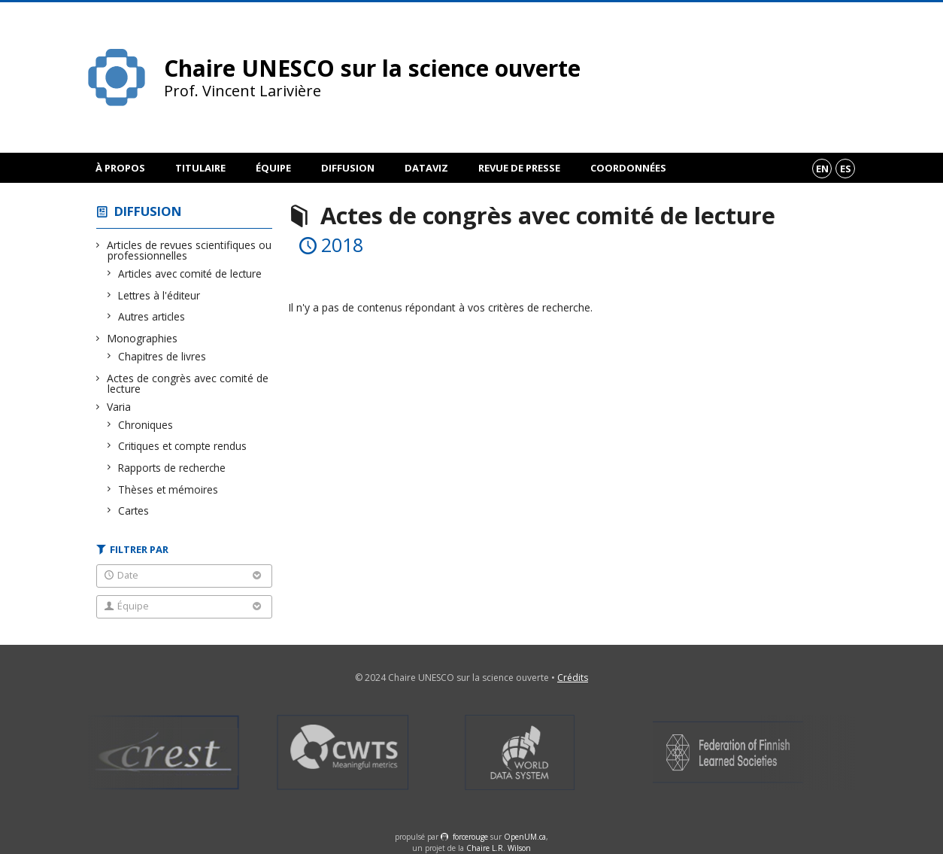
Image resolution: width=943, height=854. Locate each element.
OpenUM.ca (525, 836)
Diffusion (347, 168)
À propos (120, 168)
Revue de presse (519, 168)
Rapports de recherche (172, 467)
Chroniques (146, 425)
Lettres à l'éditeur (159, 295)
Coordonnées (628, 168)
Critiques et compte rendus (183, 446)
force (470, 836)
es (845, 168)
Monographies (142, 338)
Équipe (273, 168)
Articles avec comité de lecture (190, 273)
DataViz (426, 168)
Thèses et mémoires (168, 489)
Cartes (134, 510)
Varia (119, 407)
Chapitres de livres (162, 356)
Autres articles (152, 316)
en (822, 168)
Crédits (572, 677)
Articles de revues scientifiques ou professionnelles (189, 250)
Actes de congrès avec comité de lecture (188, 383)
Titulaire (200, 168)
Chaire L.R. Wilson (498, 848)
